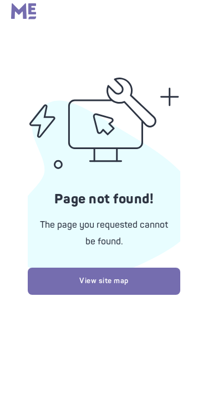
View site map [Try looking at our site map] (104, 281)
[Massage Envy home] (23, 16)
